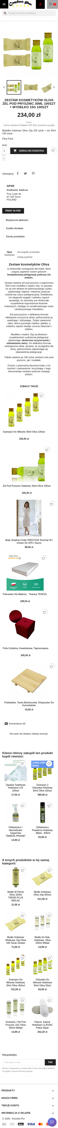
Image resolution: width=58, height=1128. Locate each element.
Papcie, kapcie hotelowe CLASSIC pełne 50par (42, 1025)
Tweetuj (25, 173)
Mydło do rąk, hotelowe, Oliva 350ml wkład (42, 940)
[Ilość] (5, 151)
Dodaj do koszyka (28, 151)
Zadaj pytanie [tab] (24, 257)
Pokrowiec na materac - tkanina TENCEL (25, 594)
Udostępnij (18, 173)
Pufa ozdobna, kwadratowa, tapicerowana (25, 648)
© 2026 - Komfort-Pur (13, 1118)
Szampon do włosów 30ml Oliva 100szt (24, 432)
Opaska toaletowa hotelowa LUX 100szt (15, 788)
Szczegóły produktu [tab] (28, 252)
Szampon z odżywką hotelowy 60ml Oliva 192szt (42, 788)
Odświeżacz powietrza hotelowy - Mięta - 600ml (42, 830)
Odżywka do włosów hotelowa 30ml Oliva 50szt (42, 982)
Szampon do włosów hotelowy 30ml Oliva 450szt (15, 982)
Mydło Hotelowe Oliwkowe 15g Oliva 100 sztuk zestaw (15, 940)
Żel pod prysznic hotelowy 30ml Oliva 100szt (27, 486)
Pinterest (33, 173)
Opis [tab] (9, 252)
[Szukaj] (29, 13)
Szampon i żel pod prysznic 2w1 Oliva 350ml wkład (15, 1025)
